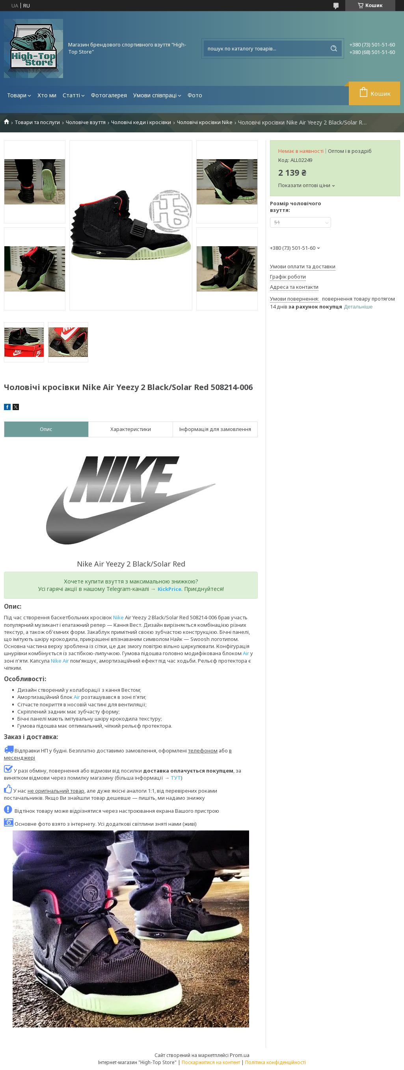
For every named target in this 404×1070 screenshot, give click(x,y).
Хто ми (46, 95)
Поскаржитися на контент (211, 1062)
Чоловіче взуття (86, 122)
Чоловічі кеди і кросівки (141, 122)
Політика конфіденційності (275, 1062)
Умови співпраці (155, 95)
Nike (118, 617)
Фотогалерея (109, 95)
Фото (195, 95)
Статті (71, 95)
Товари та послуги (37, 122)
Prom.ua (239, 1055)
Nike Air (60, 660)
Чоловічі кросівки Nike (205, 122)
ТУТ (176, 777)
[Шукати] (334, 48)
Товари (16, 95)
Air (246, 653)
